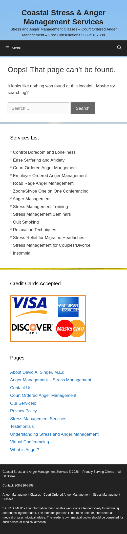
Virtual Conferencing (29, 441)
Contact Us (20, 387)
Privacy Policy (23, 411)
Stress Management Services (38, 418)
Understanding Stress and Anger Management (54, 434)
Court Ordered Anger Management (43, 395)
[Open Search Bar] (119, 48)
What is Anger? (24, 449)
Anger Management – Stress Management (50, 380)
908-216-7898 (24, 485)
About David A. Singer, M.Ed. (38, 372)
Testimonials (22, 426)
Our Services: (23, 403)
